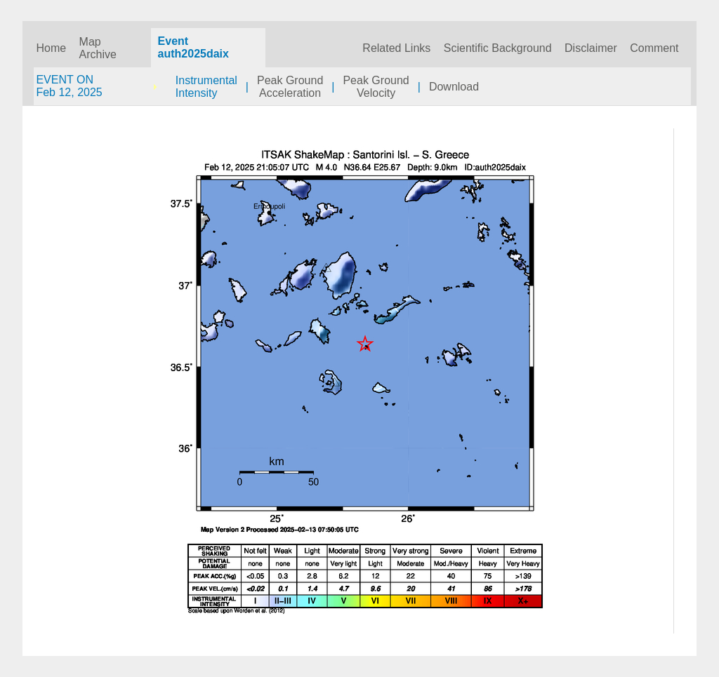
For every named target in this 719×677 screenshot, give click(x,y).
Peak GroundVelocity (376, 86)
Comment (654, 48)
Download (454, 87)
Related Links (396, 48)
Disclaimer (591, 48)
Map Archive (98, 48)
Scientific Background (498, 48)
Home (51, 48)
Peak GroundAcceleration (290, 86)
